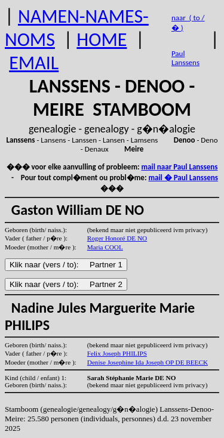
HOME (101, 39)
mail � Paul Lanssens (182, 177)
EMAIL (34, 63)
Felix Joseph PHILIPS (117, 353)
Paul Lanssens (185, 58)
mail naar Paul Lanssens (180, 166)
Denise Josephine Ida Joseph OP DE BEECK (147, 362)
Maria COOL (105, 247)
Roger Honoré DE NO (117, 238)
